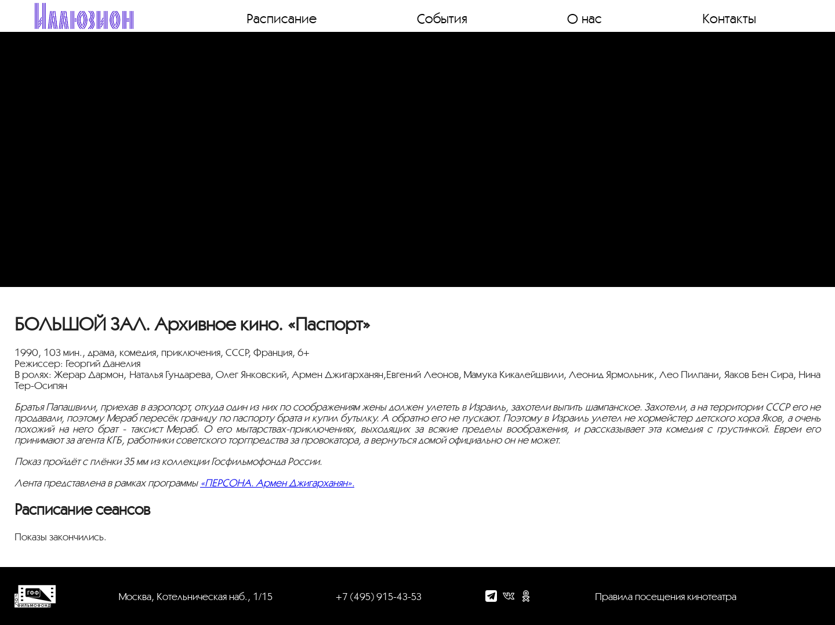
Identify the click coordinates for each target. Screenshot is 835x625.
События (442, 18)
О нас (584, 18)
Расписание (281, 18)
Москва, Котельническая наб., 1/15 (196, 596)
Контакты (729, 18)
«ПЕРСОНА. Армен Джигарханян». (277, 482)
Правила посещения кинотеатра (665, 596)
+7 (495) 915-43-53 (379, 596)
